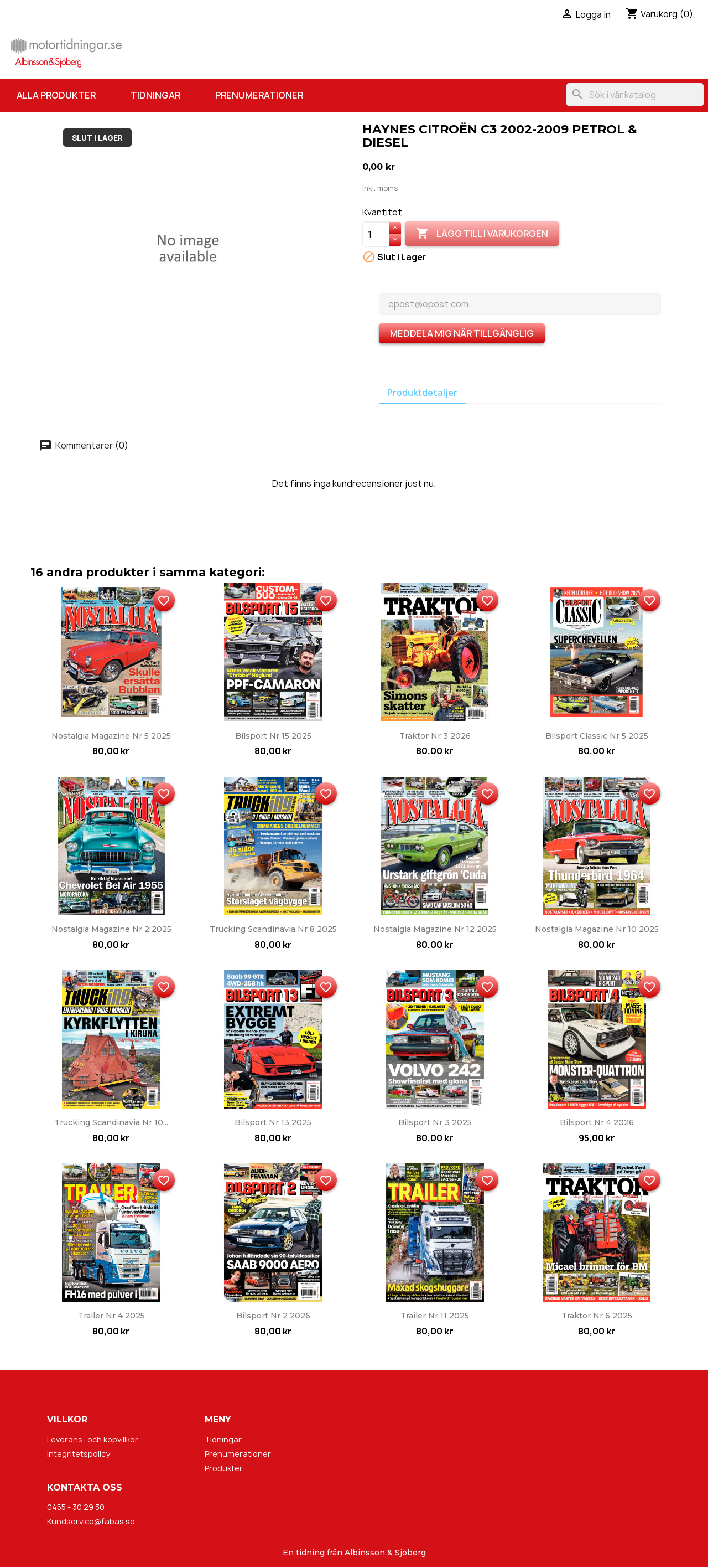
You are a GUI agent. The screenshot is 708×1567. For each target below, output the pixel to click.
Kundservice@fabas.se (91, 1521)
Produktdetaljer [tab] (422, 393)
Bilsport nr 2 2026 (273, 1316)
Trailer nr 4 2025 (111, 1316)
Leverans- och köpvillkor (92, 1439)
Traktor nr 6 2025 (596, 1316)
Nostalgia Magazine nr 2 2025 (111, 929)
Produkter (224, 1468)
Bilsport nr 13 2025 (273, 1122)
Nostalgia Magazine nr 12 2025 (435, 929)
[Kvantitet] (376, 234)
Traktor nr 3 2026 (435, 736)
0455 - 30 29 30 (76, 1507)
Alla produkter (56, 95)
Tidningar (155, 95)
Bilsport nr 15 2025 (273, 736)
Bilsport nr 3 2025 (435, 1122)
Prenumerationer (259, 95)
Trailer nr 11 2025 (434, 1316)
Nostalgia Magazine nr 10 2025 (597, 929)
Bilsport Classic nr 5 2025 (596, 736)
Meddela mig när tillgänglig (462, 333)
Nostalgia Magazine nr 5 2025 (111, 736)
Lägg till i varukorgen (482, 233)
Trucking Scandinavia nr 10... (111, 1122)
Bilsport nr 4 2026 (597, 1122)
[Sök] (635, 94)
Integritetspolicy (78, 1454)
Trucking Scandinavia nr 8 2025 (273, 929)
